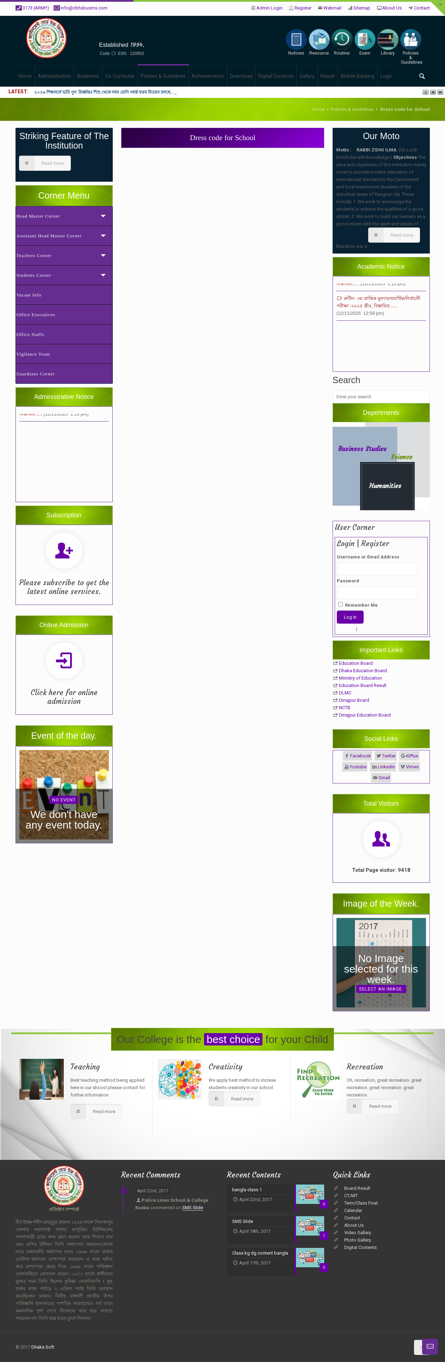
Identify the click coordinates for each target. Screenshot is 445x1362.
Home (318, 109)
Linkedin (386, 766)
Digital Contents (360, 1247)
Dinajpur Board (354, 700)
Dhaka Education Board (363, 670)
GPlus (412, 755)
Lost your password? (381, 629)
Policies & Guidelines (352, 109)
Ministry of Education (360, 678)
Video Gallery (357, 1232)
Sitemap (361, 8)
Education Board (356, 663)
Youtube (358, 766)
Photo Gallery (357, 1240)
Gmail (384, 777)
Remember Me (358, 605)
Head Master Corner (38, 216)
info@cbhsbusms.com (84, 8)
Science (401, 457)
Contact (422, 8)
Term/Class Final (361, 1203)
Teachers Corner (34, 255)
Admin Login (270, 8)
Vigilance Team (33, 354)
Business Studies (362, 449)
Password (348, 580)
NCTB (344, 707)
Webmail (332, 8)
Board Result (357, 1188)
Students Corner (34, 275)
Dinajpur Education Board (365, 715)
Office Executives (36, 314)
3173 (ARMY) (36, 8)
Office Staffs (30, 334)
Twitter (389, 755)
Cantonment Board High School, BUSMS (122, 34)
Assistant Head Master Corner (49, 235)
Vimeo (412, 766)
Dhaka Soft (42, 1347)
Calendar (353, 1210)
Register (303, 8)
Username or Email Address (368, 557)
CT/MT (351, 1195)
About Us (392, 8)
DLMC (345, 692)
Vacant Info (29, 295)
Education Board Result (363, 685)
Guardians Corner (36, 373)
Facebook (360, 755)
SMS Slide (192, 1207)
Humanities (385, 486)
